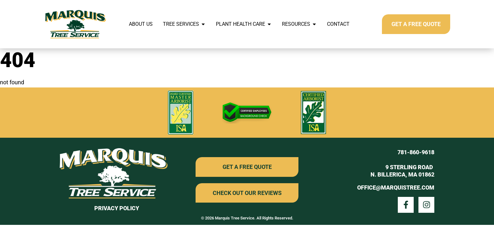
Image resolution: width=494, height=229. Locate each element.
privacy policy (116, 208)
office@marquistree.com (395, 187)
